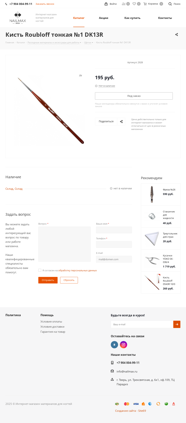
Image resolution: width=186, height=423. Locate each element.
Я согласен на (70, 270)
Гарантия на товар (53, 331)
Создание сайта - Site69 (130, 410)
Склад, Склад (14, 188)
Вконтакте (114, 344)
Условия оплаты (51, 321)
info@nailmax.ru (127, 371)
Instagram (123, 344)
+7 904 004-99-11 (128, 363)
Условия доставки (52, 326)
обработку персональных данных (77, 270)
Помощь (47, 315)
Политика (13, 315)
